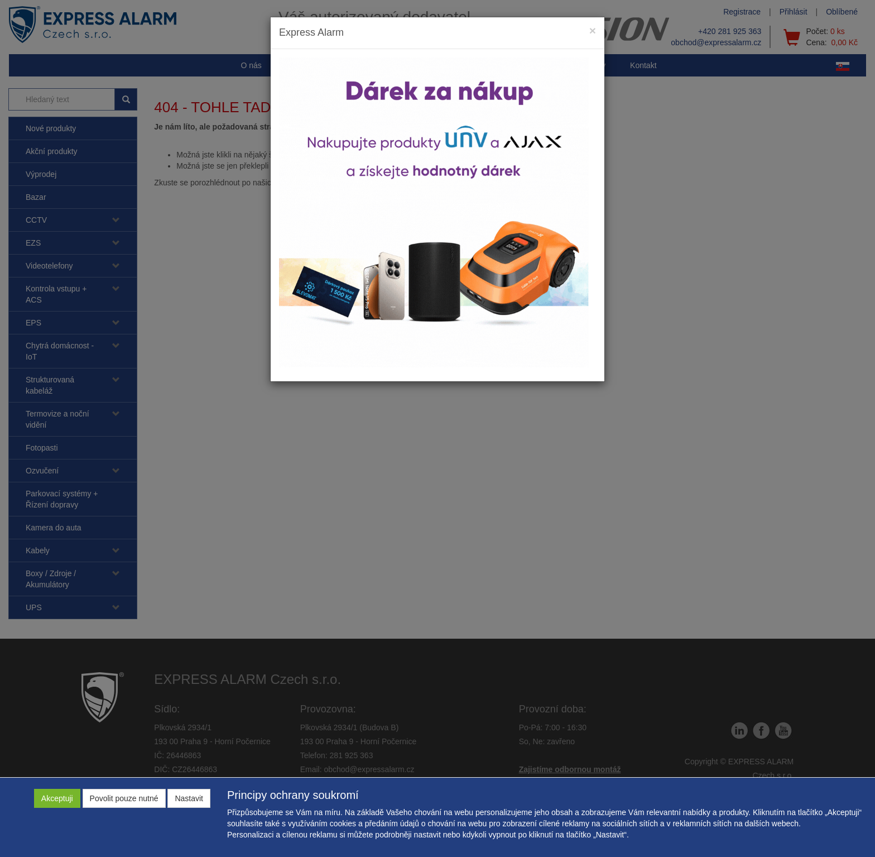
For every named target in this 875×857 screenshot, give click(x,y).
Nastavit (189, 798)
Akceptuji (57, 798)
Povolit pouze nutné (124, 798)
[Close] (592, 30)
